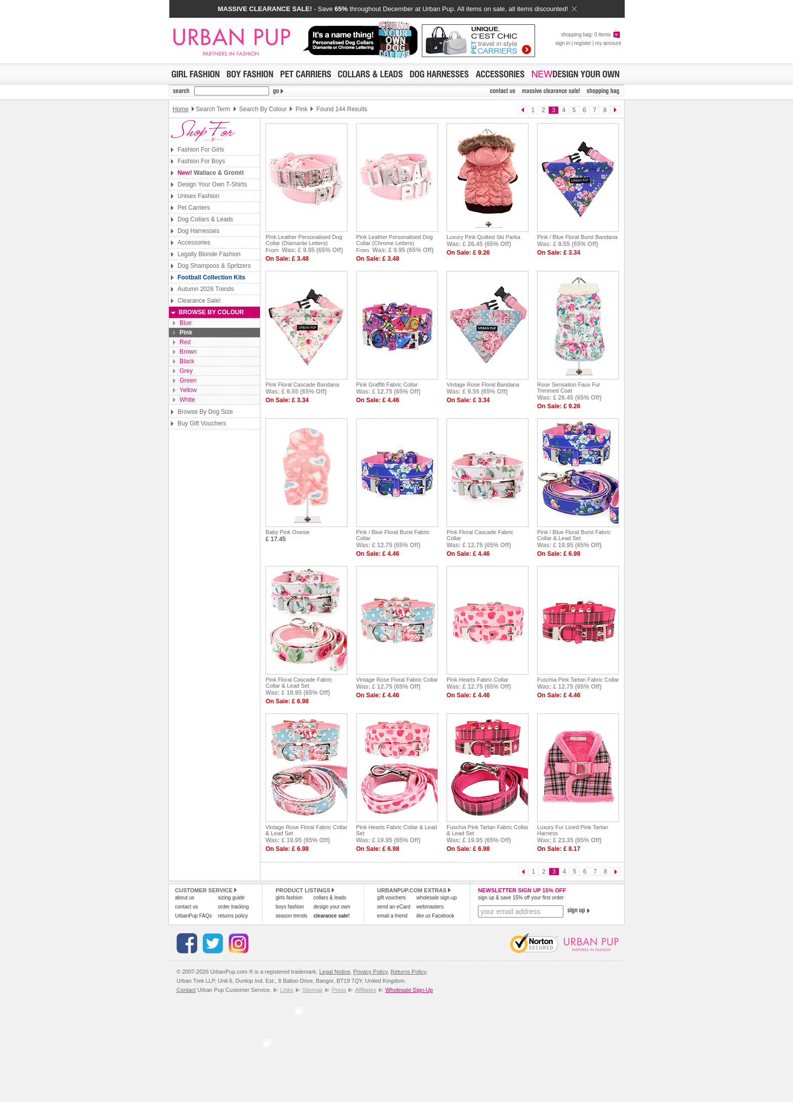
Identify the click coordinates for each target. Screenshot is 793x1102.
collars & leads (330, 897)
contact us (186, 906)
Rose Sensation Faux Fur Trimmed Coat (568, 387)
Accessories (194, 242)
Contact (186, 990)
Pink (186, 332)
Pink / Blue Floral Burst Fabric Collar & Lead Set (574, 535)
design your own (332, 906)
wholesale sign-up (436, 897)
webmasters (430, 906)
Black (187, 361)
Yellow (188, 390)
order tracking (233, 906)
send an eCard (394, 906)
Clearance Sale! (199, 300)
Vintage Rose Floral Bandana (483, 384)
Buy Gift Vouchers (202, 423)
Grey (186, 370)
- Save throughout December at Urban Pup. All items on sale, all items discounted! (396, 9)
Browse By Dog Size (205, 411)
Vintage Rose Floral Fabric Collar (397, 680)
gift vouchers (391, 897)
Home (180, 109)
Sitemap (312, 990)
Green (188, 380)
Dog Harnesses (198, 230)
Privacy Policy (370, 972)
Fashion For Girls (201, 149)
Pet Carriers (194, 207)
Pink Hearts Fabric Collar (477, 680)
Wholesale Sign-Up (409, 990)
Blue (186, 322)
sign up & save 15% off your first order (520, 897)
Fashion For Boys (201, 161)
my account (608, 43)
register (582, 43)
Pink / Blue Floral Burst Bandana (577, 237)
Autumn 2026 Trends (206, 289)
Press (339, 990)
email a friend (392, 916)
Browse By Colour (211, 312)
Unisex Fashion (198, 196)
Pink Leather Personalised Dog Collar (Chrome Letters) (394, 240)
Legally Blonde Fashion (209, 254)
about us (184, 897)
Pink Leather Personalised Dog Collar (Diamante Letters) (304, 240)
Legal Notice (334, 972)
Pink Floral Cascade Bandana (302, 384)
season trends (291, 916)
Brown (188, 351)
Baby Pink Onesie (288, 532)
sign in (562, 43)
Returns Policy (408, 972)
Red (185, 342)
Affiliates (365, 990)
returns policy (233, 916)
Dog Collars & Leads (205, 219)
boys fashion (290, 906)
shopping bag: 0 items (591, 34)
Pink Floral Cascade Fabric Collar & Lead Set (299, 683)
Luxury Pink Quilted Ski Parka (483, 237)
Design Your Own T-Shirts (212, 184)
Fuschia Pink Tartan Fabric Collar (578, 680)
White (187, 399)
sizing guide (231, 897)
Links (286, 990)
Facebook (435, 916)
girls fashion (289, 897)
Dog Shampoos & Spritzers (214, 265)
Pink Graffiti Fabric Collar (387, 384)
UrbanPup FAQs (193, 916)
